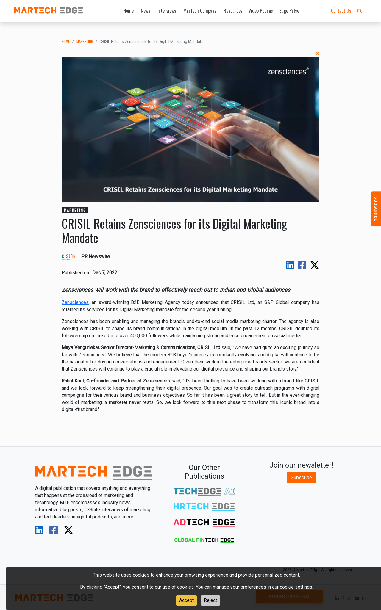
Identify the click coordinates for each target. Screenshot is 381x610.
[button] (359, 11)
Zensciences (75, 302)
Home (128, 10)
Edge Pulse (289, 10)
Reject (210, 600)
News (145, 10)
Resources (233, 10)
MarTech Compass (199, 10)
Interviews (166, 10)
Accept (186, 600)
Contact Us (341, 10)
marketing (84, 41)
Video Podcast (262, 10)
